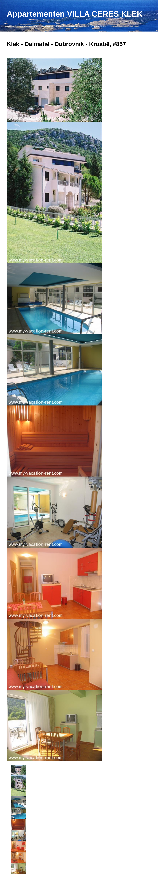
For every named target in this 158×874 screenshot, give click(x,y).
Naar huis (10, 26)
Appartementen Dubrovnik (76, 26)
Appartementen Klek (98, 26)
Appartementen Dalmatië (51, 26)
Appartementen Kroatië (28, 26)
